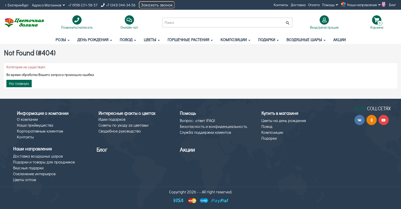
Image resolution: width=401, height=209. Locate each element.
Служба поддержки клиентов (205, 132)
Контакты (281, 4)
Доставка (298, 4)
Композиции (235, 39)
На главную (19, 83)
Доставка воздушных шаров (38, 156)
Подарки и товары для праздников (44, 161)
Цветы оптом (24, 179)
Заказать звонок (157, 5)
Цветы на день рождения (283, 120)
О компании (27, 119)
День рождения (94, 39)
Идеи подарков (111, 119)
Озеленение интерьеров (34, 173)
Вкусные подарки (28, 167)
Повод (128, 39)
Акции (187, 149)
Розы (62, 39)
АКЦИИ (339, 39)
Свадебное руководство (119, 131)
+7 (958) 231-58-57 (83, 5)
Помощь (330, 4)
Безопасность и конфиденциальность (213, 126)
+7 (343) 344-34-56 (118, 5)
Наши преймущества (35, 125)
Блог (392, 4)
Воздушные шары (306, 39)
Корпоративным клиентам (40, 131)
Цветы (152, 39)
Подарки (268, 39)
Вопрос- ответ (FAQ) (197, 120)
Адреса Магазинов (48, 5)
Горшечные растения (190, 39)
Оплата (314, 4)
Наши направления (364, 4)
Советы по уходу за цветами (123, 125)
